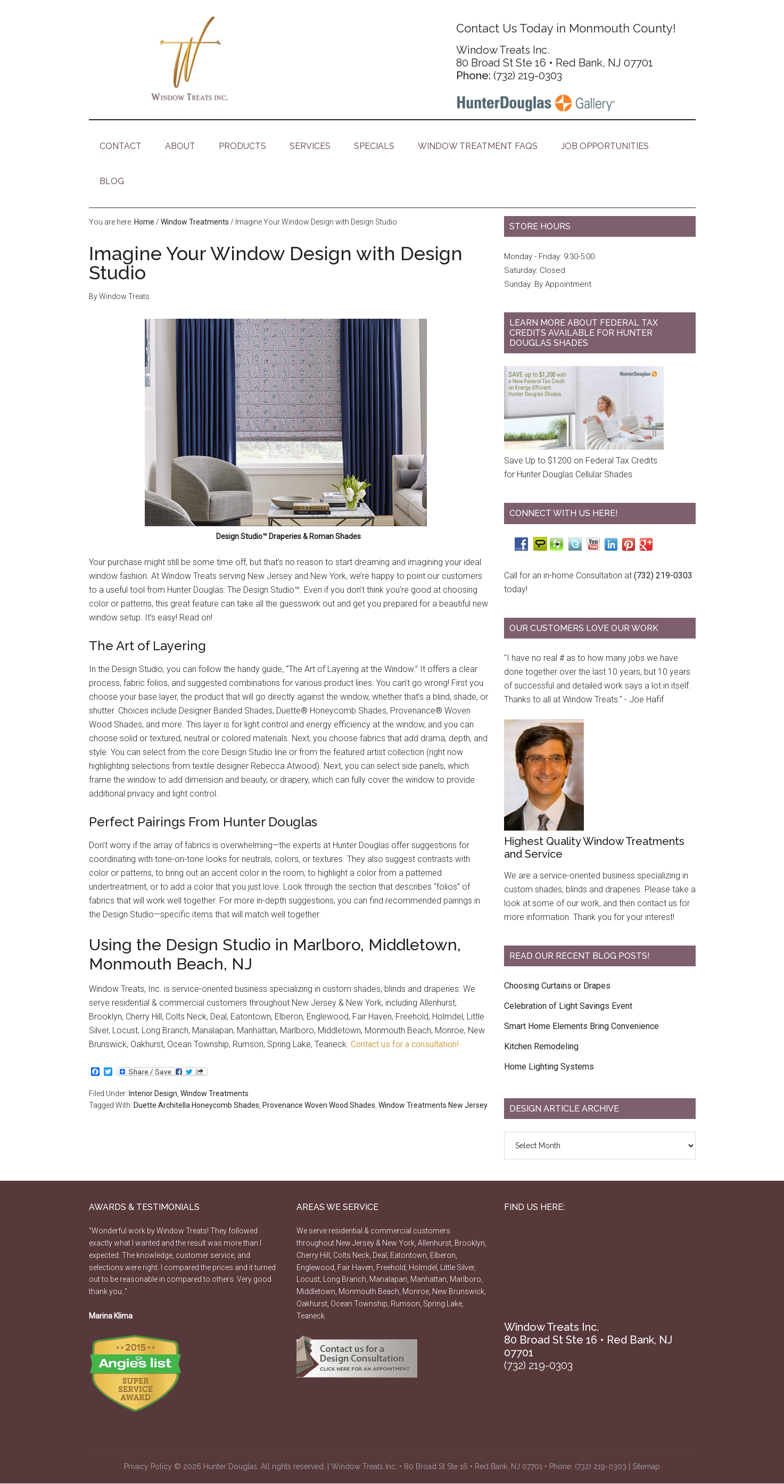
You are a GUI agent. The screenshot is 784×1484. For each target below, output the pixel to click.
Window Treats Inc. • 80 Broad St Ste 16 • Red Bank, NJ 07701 (436, 1466)
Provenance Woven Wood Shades (318, 1105)
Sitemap (646, 1466)
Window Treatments (214, 1093)
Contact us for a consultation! (405, 1044)
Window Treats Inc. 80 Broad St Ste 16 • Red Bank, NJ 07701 (554, 56)
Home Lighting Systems (549, 1067)
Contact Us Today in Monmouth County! (566, 28)
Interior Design (153, 1093)
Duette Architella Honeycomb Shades (196, 1105)
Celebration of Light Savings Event (568, 1006)
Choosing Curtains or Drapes (557, 986)
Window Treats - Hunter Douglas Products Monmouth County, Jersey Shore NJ (190, 58)
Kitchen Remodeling (541, 1046)
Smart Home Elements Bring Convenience (581, 1026)
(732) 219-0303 (527, 75)
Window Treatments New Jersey (433, 1105)
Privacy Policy (148, 1466)
